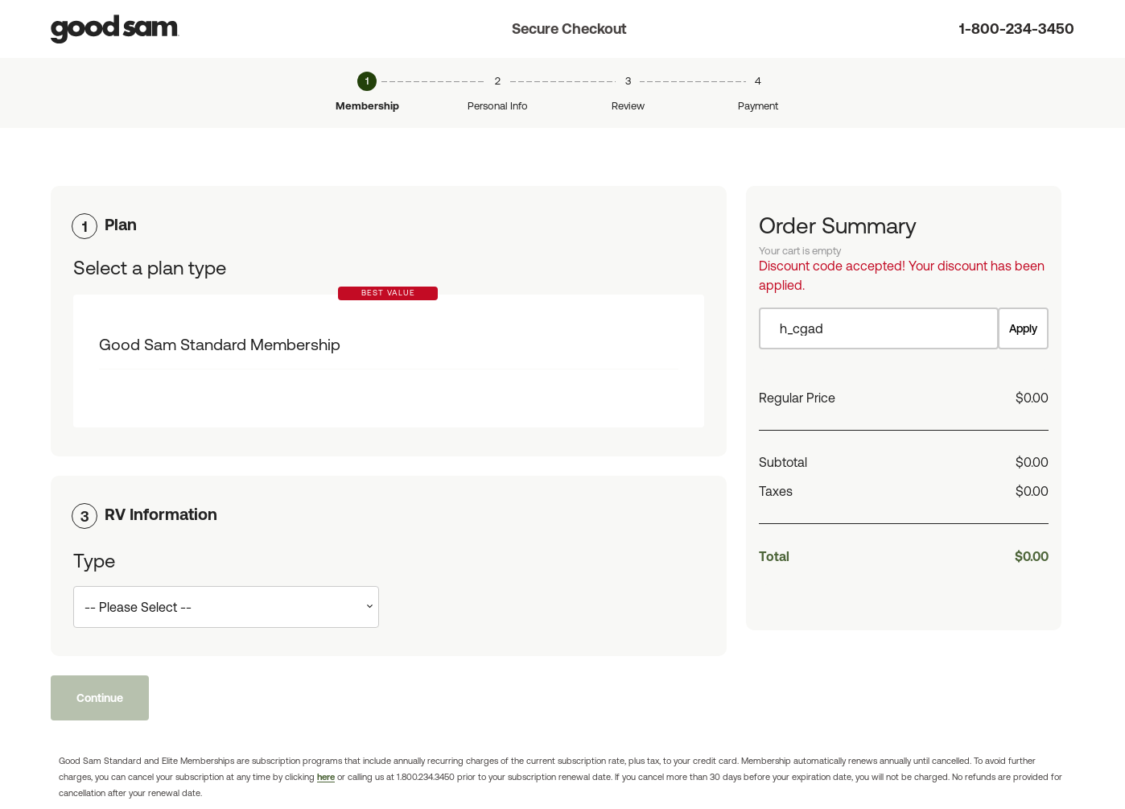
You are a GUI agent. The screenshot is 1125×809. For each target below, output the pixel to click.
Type (94, 561)
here (326, 777)
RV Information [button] (161, 514)
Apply (1023, 328)
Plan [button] (121, 224)
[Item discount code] (879, 328)
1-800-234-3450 (1016, 28)
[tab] (389, 224)
